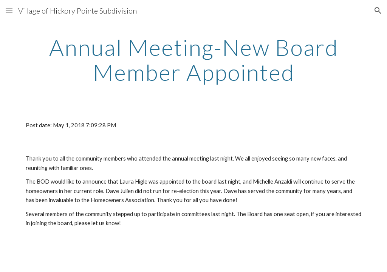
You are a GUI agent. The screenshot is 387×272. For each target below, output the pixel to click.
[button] (9, 10)
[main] (194, 60)
